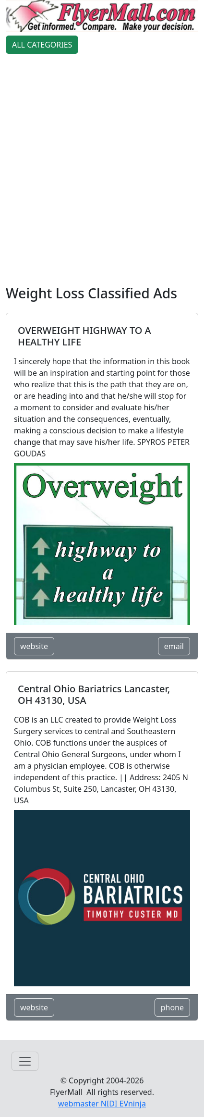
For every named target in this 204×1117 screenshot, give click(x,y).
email (174, 646)
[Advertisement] (102, 171)
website (34, 646)
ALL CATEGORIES (42, 44)
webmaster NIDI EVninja (102, 1103)
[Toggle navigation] (25, 1061)
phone (172, 1007)
